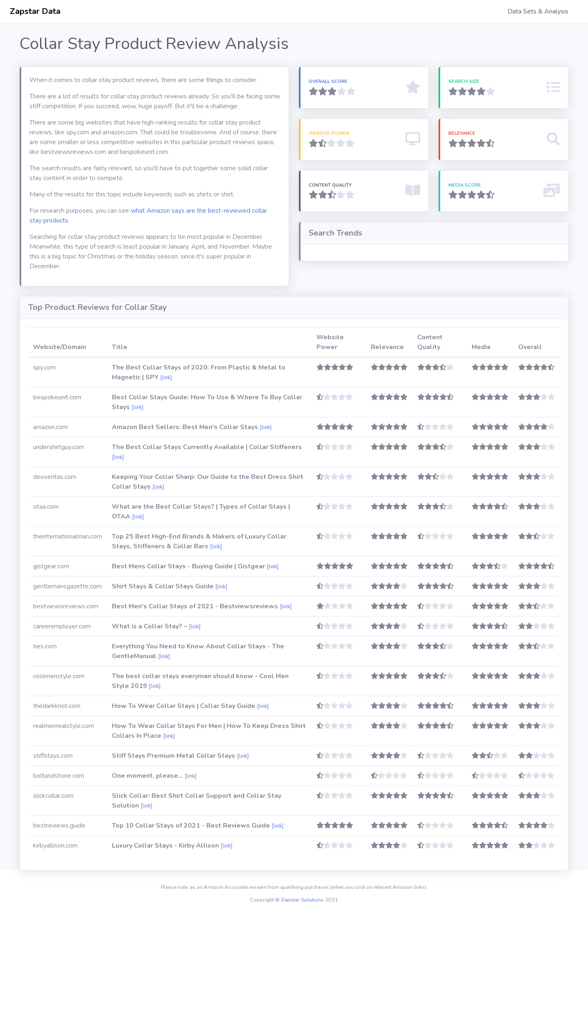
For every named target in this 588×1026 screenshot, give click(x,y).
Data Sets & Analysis (538, 11)
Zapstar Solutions (302, 1010)
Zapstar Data (35, 11)
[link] (166, 488)
